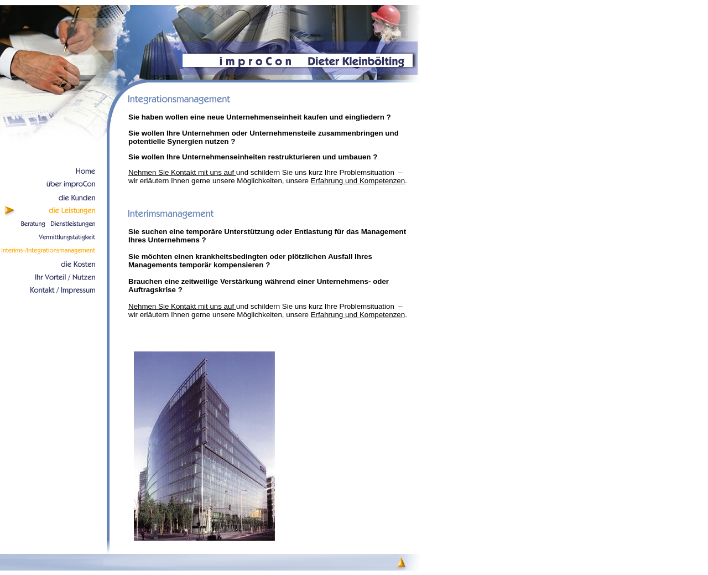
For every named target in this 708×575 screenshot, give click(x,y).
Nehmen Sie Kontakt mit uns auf (182, 172)
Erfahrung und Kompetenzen (358, 181)
